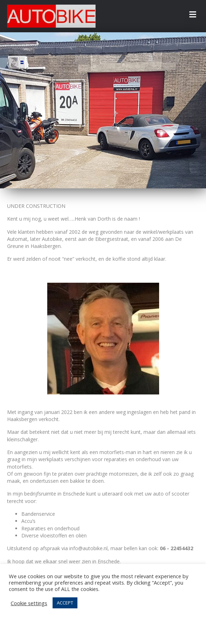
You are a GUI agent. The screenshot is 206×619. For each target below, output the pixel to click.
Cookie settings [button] (29, 603)
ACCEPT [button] (65, 602)
